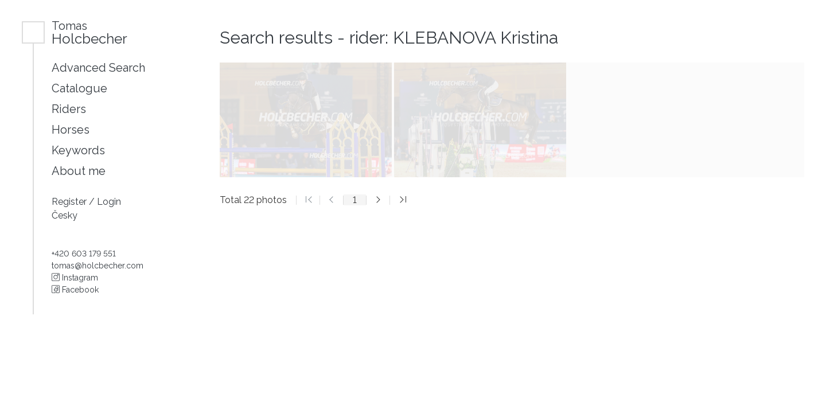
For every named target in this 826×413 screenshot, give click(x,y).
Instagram (75, 277)
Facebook (75, 289)
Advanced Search (98, 68)
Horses (70, 130)
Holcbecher (89, 32)
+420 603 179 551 (84, 253)
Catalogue (79, 88)
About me (79, 171)
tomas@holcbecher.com (97, 265)
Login (109, 201)
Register (70, 201)
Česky (64, 215)
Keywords (78, 150)
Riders (69, 109)
